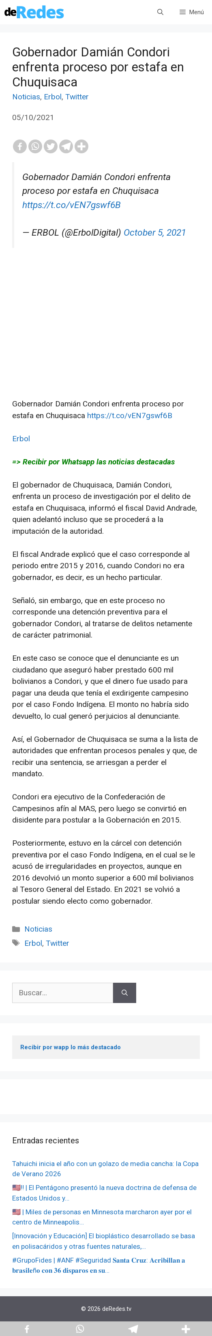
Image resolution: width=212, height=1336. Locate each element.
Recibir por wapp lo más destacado (70, 1047)
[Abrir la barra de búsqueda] (160, 12)
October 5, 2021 (155, 232)
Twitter (77, 96)
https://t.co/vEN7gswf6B (71, 205)
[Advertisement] (106, 341)
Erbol (53, 96)
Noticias (26, 96)
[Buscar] (124, 993)
